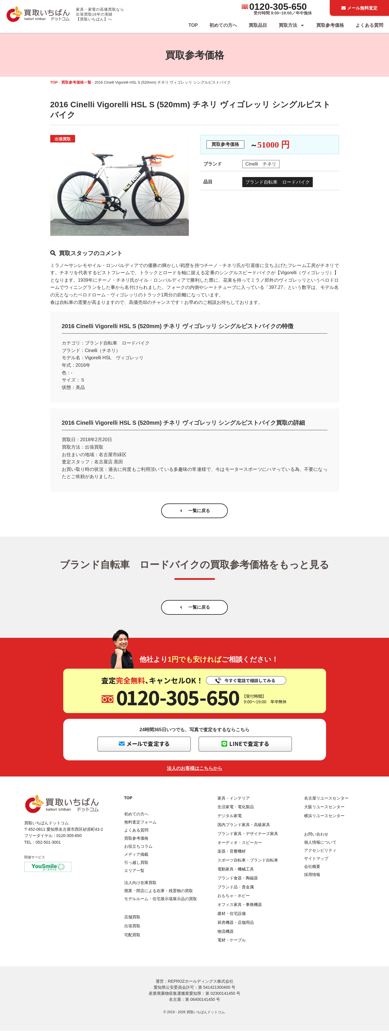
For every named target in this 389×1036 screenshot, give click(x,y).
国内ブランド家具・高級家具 (243, 830)
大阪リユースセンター (324, 812)
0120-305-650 (278, 6)
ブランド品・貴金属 (235, 892)
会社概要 (312, 871)
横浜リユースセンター (324, 821)
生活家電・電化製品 (235, 812)
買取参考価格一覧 (76, 82)
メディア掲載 (136, 859)
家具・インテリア (233, 803)
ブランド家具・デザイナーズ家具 (247, 838)
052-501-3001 (48, 847)
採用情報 (312, 879)
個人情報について (320, 847)
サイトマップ (316, 863)
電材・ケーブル (231, 945)
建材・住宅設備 (231, 918)
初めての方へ (223, 25)
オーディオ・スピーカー (239, 847)
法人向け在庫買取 (140, 887)
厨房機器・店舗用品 (235, 927)
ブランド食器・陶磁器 (237, 883)
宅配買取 (132, 940)
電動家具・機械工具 (235, 874)
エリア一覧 (134, 875)
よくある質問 (369, 25)
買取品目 (258, 25)
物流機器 (225, 936)
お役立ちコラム (138, 851)
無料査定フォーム (140, 827)
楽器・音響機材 (231, 856)
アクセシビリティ (320, 855)
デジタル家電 (229, 821)
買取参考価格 (330, 25)
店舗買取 (132, 922)
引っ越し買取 (136, 867)
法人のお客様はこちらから (194, 773)
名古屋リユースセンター (326, 803)
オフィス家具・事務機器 (239, 909)
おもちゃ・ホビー (233, 900)
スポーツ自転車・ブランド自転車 (247, 865)
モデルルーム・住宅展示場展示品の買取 (160, 904)
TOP (193, 25)
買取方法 (292, 25)
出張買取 (132, 931)
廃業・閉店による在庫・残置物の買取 (158, 896)
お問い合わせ (316, 839)
